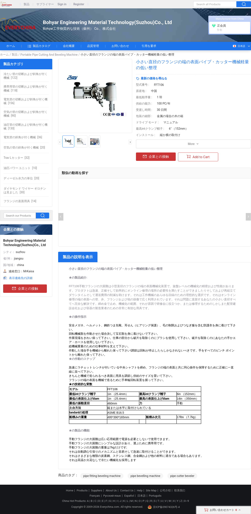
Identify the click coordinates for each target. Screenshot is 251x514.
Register (78, 4)
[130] (25, 126)
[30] (25, 190)
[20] (24, 147)
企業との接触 (25, 289)
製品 (26, 4)
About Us (111, 490)
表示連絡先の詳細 (20, 278)
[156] (25, 101)
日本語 (238, 46)
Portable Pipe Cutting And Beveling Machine (49, 54)
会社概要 (69, 46)
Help (139, 490)
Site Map (151, 490)
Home (69, 490)
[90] (25, 113)
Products (82, 490)
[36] (23, 137)
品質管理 (93, 46)
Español (129, 496)
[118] (25, 88)
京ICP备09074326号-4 (164, 507)
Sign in (62, 4)
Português (155, 496)
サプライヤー (45, 4)
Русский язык (112, 496)
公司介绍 (165, 490)
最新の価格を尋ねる (154, 78)
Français (95, 496)
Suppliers (96, 490)
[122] (25, 75)
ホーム (10, 46)
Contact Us (126, 490)
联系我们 (179, 490)
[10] (20, 168)
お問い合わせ (120, 46)
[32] (16, 157)
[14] (20, 201)
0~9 (186, 500)
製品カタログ (39, 46)
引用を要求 (149, 46)
